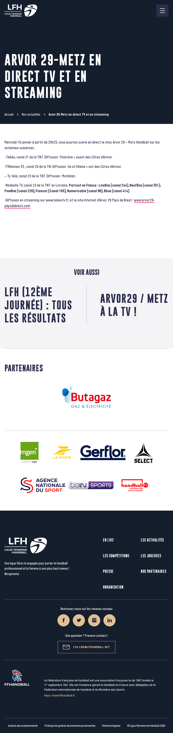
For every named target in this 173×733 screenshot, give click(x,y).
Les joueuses (151, 556)
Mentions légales (111, 726)
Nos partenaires (153, 571)
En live (108, 540)
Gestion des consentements (23, 726)
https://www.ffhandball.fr (59, 695)
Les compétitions (116, 556)
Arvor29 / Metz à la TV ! (134, 304)
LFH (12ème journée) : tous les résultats (38, 305)
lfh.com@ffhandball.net (86, 647)
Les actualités (152, 540)
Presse (108, 571)
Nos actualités (31, 114)
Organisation (113, 587)
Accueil (9, 114)
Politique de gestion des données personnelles (69, 726)
